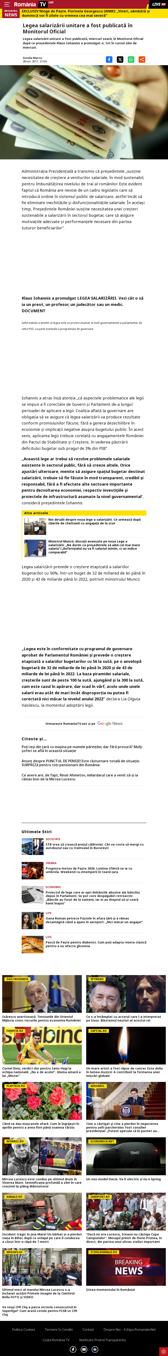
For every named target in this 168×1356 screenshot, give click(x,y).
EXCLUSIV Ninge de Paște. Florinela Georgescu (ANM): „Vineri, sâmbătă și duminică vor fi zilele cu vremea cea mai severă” (86, 13)
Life (49, 913)
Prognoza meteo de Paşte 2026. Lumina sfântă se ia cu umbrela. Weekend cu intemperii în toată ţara (89, 870)
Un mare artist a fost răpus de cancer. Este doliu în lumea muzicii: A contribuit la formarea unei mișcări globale (124, 1072)
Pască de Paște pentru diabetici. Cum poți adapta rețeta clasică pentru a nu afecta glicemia (96, 944)
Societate (53, 839)
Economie (53, 887)
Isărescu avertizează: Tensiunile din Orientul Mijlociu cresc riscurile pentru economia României (41, 1018)
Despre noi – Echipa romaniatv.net (130, 1329)
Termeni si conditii (59, 1329)
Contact (88, 1329)
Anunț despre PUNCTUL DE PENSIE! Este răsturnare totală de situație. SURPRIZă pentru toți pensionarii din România (81, 763)
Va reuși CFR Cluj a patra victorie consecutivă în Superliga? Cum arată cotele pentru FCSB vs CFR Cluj (39, 1310)
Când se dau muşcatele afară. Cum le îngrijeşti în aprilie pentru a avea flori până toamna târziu (40, 1125)
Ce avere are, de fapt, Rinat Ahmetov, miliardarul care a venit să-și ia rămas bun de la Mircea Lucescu (80, 777)
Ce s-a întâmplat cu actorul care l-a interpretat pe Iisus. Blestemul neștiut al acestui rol (123, 1018)
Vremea (51, 863)
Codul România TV (56, 1340)
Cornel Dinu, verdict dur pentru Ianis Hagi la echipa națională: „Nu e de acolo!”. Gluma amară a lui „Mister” (41, 1072)
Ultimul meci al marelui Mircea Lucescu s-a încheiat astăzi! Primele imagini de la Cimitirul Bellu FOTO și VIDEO (38, 1293)
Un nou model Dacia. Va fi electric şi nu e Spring (123, 1179)
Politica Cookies (23, 1329)
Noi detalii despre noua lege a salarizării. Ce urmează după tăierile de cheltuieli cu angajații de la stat (94, 521)
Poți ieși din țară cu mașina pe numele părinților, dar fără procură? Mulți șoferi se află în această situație (82, 749)
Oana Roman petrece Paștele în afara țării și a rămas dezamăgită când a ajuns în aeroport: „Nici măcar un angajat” (94, 920)
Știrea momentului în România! (110, 1290)
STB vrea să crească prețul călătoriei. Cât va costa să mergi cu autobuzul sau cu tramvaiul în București (95, 846)
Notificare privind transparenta (102, 1340)
